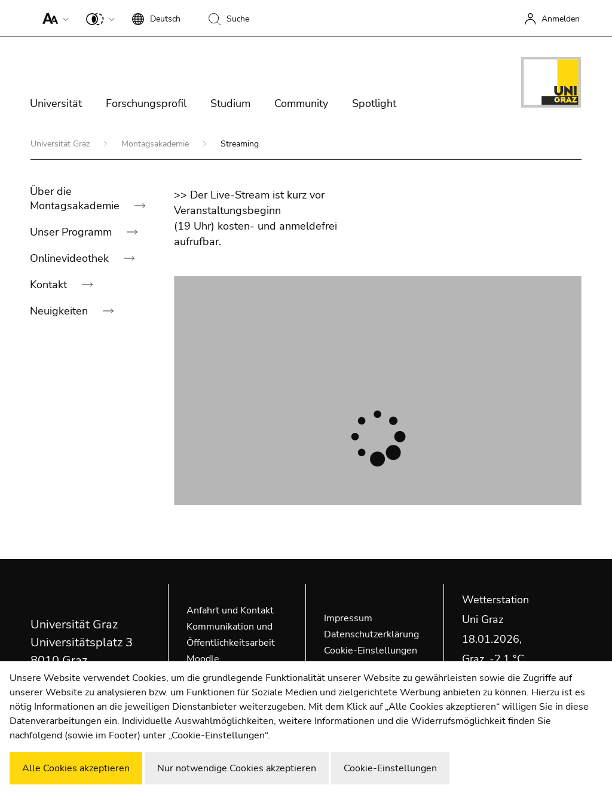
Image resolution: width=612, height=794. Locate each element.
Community (301, 103)
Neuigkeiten (60, 311)
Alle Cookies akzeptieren (76, 768)
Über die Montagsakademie (76, 198)
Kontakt (50, 284)
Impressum (348, 618)
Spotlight (374, 103)
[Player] (378, 390)
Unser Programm (72, 232)
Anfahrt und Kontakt (230, 610)
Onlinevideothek (71, 258)
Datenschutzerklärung (371, 634)
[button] (53, 18)
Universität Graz (61, 143)
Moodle (202, 658)
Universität (56, 103)
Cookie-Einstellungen (370, 650)
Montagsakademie (156, 143)
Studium (230, 103)
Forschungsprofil (146, 103)
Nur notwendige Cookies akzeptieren (236, 768)
